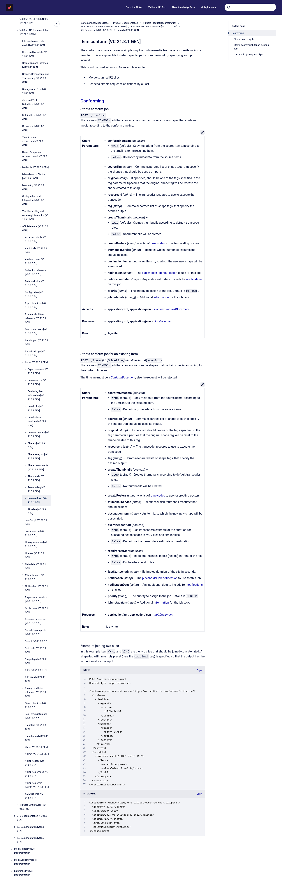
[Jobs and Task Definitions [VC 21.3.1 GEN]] (20, 100)
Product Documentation (125, 23)
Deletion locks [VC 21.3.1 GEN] (34, 283)
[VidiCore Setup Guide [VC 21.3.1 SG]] (17, 804)
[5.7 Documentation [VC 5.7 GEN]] (14, 837)
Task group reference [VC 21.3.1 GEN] (36, 716)
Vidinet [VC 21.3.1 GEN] (37, 754)
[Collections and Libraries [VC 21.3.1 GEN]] (20, 63)
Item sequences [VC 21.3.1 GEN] (38, 434)
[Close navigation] (57, 24)
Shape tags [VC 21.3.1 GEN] (36, 661)
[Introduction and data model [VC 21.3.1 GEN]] (20, 41)
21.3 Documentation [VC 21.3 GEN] (32, 817)
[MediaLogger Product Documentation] (11, 859)
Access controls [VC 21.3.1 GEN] (35, 239)
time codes (158, 243)
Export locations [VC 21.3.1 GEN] (35, 305)
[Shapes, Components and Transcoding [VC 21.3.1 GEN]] (20, 74)
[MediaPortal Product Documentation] (11, 848)
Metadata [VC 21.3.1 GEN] (35, 566)
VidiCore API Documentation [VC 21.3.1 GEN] (34, 32)
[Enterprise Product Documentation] (11, 870)
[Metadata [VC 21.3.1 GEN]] (22, 564)
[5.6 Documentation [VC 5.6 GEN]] (14, 827)
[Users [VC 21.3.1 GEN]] (22, 747)
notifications (194, 279)
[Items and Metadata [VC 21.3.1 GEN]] (20, 52)
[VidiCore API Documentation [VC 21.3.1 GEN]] (17, 30)
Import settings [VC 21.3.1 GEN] (35, 353)
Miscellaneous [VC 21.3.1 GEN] (34, 577)
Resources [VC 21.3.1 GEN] (33, 128)
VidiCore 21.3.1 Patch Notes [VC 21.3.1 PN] (34, 21)
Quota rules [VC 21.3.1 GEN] (36, 610)
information (161, 297)
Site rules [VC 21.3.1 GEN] (35, 679)
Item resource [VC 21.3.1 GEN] (37, 382)
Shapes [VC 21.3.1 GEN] (37, 445)
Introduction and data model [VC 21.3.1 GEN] (33, 43)
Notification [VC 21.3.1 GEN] (36, 588)
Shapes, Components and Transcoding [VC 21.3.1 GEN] (35, 78)
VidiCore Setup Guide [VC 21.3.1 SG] (32, 806)
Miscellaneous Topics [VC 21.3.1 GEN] (33, 176)
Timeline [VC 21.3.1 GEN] (38, 511)
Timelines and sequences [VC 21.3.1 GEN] (33, 141)
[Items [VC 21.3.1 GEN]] (22, 362)
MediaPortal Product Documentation (24, 850)
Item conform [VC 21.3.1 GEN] (37, 500)
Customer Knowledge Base (94, 23)
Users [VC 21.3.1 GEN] (36, 747)
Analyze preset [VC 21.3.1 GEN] (34, 261)
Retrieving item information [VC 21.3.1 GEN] (36, 395)
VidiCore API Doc (157, 7)
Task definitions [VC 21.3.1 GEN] (35, 705)
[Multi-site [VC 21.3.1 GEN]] (20, 167)
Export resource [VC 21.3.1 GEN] (38, 371)
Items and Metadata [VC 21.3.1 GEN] (34, 54)
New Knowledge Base (183, 7)
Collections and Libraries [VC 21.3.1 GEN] (35, 65)
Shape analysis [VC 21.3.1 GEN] (38, 456)
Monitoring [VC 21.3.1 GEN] (33, 187)
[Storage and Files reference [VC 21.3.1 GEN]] (22, 687)
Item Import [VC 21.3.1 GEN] (36, 342)
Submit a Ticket (134, 7)
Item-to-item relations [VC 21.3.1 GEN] (38, 421)
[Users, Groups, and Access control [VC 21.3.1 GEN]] (20, 152)
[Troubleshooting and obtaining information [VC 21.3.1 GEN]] (20, 211)
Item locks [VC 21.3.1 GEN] (35, 408)
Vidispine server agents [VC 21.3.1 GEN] (37, 785)
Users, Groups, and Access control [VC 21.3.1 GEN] (35, 156)
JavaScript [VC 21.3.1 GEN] (36, 522)
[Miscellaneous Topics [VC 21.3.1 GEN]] (20, 174)
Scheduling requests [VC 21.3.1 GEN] (35, 632)
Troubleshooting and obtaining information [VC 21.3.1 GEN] (35, 215)
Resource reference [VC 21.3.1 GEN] (35, 621)
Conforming (92, 101)
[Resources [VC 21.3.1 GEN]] (20, 126)
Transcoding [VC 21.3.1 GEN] (36, 489)
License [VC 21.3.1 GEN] (34, 555)
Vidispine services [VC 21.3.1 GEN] (36, 774)
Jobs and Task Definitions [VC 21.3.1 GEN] (33, 104)
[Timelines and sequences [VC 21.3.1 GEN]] (20, 137)
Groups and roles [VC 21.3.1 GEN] (36, 331)
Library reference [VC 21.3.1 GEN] (36, 544)
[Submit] (229, 7)
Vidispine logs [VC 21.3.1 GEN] (34, 763)
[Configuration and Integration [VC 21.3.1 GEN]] (20, 196)
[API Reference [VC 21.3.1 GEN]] (20, 226)
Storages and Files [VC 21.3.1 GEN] (34, 91)
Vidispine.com (208, 7)
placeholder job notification (159, 273)
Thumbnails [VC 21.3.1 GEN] (36, 478)
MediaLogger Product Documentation (25, 861)
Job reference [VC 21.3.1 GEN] (34, 533)
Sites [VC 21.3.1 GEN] (36, 670)
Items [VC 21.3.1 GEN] (36, 362)
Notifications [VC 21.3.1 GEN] (34, 117)
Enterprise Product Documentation (23, 872)
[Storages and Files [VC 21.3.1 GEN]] (20, 89)
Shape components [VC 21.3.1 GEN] (38, 467)
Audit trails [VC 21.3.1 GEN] (36, 250)
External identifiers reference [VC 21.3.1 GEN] (35, 318)
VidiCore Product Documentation (159, 23)
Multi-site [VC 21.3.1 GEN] (35, 167)
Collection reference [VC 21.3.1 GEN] (35, 272)
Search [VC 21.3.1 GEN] (37, 641)
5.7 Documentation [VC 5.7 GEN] (30, 840)
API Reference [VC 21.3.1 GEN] (35, 228)
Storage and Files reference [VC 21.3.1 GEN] (35, 692)
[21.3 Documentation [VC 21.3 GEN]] (14, 815)
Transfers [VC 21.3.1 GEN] (35, 727)
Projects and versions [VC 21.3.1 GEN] (36, 599)
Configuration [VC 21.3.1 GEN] (34, 294)
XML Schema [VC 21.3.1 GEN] (34, 795)
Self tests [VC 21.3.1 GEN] (35, 650)
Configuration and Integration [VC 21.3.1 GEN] (33, 200)
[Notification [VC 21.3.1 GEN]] (22, 586)
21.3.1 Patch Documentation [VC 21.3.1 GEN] (103, 26)
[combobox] (250, 7)
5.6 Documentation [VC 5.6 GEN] (30, 829)
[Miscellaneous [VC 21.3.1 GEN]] (22, 575)
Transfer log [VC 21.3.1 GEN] (37, 738)
